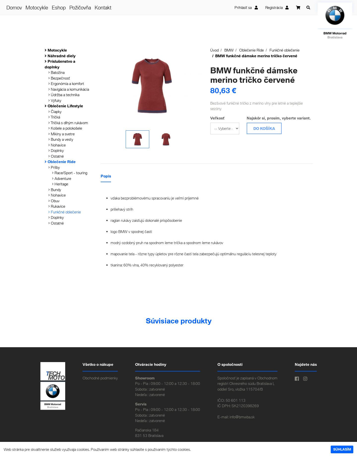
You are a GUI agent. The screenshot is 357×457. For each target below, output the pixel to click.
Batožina (56, 72)
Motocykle (37, 7)
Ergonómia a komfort (66, 83)
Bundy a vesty (60, 139)
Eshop (59, 7)
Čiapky (54, 111)
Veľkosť (217, 118)
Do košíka (264, 128)
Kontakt (103, 7)
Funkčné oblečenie (64, 212)
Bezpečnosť (59, 78)
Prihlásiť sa (246, 7)
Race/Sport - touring (69, 173)
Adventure (61, 178)
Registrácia (277, 7)
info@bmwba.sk (242, 417)
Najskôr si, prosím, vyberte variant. (279, 118)
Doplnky (56, 150)
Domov (14, 7)
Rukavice (56, 206)
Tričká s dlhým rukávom (68, 122)
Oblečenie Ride (251, 50)
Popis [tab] (106, 176)
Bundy (54, 189)
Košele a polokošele (65, 128)
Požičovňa (80, 7)
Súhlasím (342, 449)
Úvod (214, 50)
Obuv (54, 201)
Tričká (54, 117)
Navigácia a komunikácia (68, 89)
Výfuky (54, 100)
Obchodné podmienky (100, 378)
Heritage (60, 184)
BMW (229, 50)
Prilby (54, 167)
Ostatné (56, 156)
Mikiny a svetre (61, 134)
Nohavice (57, 145)
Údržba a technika (63, 94)
